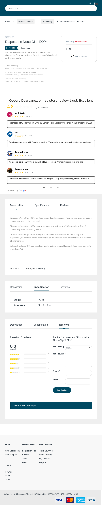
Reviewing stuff (22, 169)
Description (16, 205)
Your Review (58, 354)
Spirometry (47, 21)
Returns (8, 472)
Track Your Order (46, 451)
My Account (44, 458)
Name (56, 371)
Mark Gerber (20, 113)
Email (56, 379)
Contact (25, 454)
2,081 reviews (42, 107)
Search (93, 8)
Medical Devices (25, 21)
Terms (7, 480)
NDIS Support (11, 454)
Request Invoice (29, 451)
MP (16, 132)
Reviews (64, 205)
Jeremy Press (21, 152)
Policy (7, 476)
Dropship (43, 462)
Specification (42, 205)
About (24, 458)
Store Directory (45, 454)
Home (7, 21)
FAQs (24, 462)
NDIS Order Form (12, 451)
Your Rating (58, 347)
